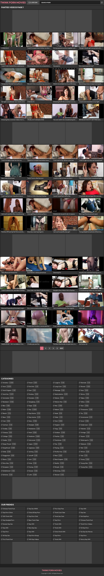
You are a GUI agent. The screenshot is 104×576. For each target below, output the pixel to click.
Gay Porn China (8, 512)
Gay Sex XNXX (33, 509)
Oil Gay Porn (85, 528)
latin (33, 474)
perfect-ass (61, 451)
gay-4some (35, 417)
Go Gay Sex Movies (87, 532)
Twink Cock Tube (60, 512)
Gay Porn (6, 532)
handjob (34, 425)
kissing (33, 467)
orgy (58, 428)
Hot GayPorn (85, 516)
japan (33, 444)
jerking (33, 451)
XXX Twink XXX (7, 516)
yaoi (84, 455)
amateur (8, 382)
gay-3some (34, 413)
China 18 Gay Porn (34, 512)
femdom (34, 398)
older (59, 417)
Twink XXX (58, 524)
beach (7, 413)
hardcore (34, 436)
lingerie (60, 382)
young (85, 459)
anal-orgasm (9, 390)
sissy (84, 390)
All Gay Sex (6, 535)
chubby (7, 428)
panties (59, 436)
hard (33, 432)
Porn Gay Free (59, 509)
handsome (34, 428)
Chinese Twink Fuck (9, 509)
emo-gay (8, 463)
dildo (7, 451)
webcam (86, 444)
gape (33, 405)
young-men (86, 467)
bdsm (7, 409)
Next (61, 348)
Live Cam (34, 2)
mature (59, 398)
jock (32, 459)
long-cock (60, 386)
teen (85, 405)
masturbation (61, 394)
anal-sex (8, 394)
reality (59, 463)
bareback (8, 401)
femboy (33, 394)
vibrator (85, 428)
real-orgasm (61, 459)
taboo (85, 398)
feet (32, 390)
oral (59, 421)
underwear (86, 425)
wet (84, 448)
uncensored (87, 417)
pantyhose (60, 440)
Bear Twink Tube (34, 520)
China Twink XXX (60, 532)
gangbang (34, 401)
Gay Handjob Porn (8, 520)
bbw (6, 405)
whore (85, 451)
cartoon (8, 425)
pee (58, 444)
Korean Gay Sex (8, 524)
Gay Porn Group (34, 535)
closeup (7, 432)
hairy (33, 421)
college (7, 436)
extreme (8, 474)
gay (33, 409)
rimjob (59, 467)
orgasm (59, 425)
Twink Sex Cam (59, 516)
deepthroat (9, 448)
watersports (87, 440)
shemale (85, 382)
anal (7, 386)
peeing (59, 448)
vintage (85, 432)
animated (8, 398)
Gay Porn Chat (33, 516)
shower (85, 386)
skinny (85, 394)
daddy (7, 440)
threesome (87, 409)
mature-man (61, 401)
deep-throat (9, 444)
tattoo (85, 401)
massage (60, 390)
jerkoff (33, 455)
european (8, 467)
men (58, 405)
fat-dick (33, 386)
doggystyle (8, 455)
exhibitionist (9, 471)
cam (6, 421)
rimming (60, 471)
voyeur (85, 436)
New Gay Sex (33, 528)
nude (58, 413)
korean (33, 471)
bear (6, 417)
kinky (33, 463)
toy (84, 413)
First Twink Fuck (8, 539)
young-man (86, 463)
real (58, 455)
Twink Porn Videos (86, 524)
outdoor (60, 432)
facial (33, 382)
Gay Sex (83, 512)
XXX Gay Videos (34, 539)
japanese (34, 448)
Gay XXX (5, 528)
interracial (34, 440)
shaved (59, 474)
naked (59, 409)
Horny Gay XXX (85, 539)
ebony (7, 459)
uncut (85, 421)
